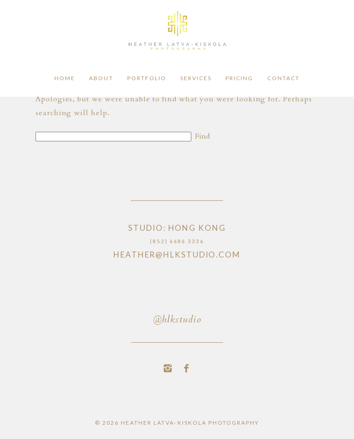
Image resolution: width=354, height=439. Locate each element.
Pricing (239, 78)
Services (196, 78)
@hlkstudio (177, 320)
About (101, 78)
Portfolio (146, 78)
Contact (283, 78)
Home (64, 78)
